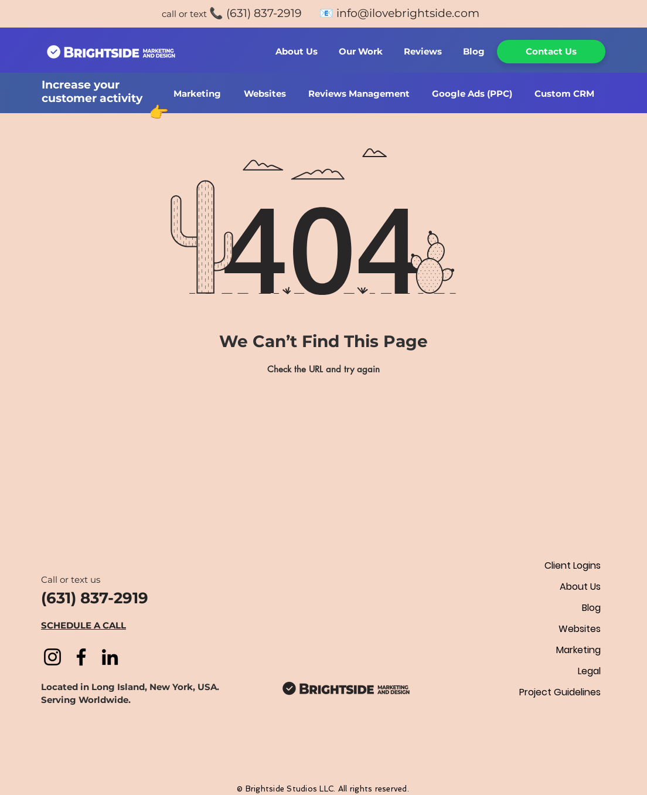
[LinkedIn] (109, 656)
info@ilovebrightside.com (407, 13)
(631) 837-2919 (264, 13)
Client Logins (572, 565)
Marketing (578, 650)
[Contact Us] (551, 51)
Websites (580, 629)
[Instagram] (52, 656)
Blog (591, 607)
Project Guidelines (560, 692)
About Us (580, 586)
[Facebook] (81, 656)
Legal (589, 671)
